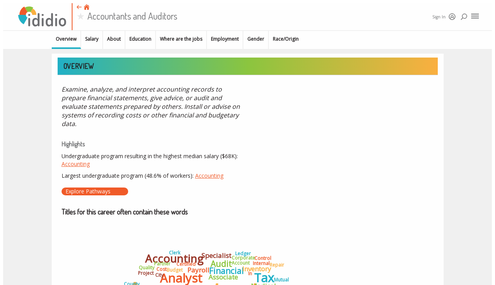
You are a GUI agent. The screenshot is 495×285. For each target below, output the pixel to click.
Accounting (76, 164)
